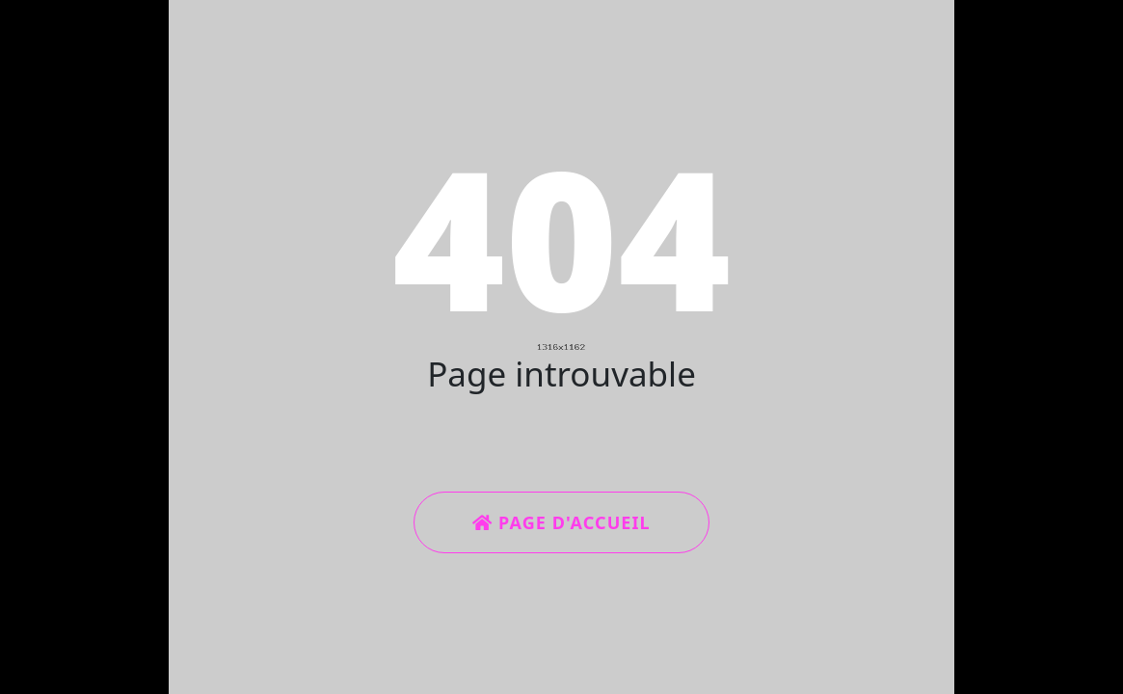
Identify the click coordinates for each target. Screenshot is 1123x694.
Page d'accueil (561, 522)
